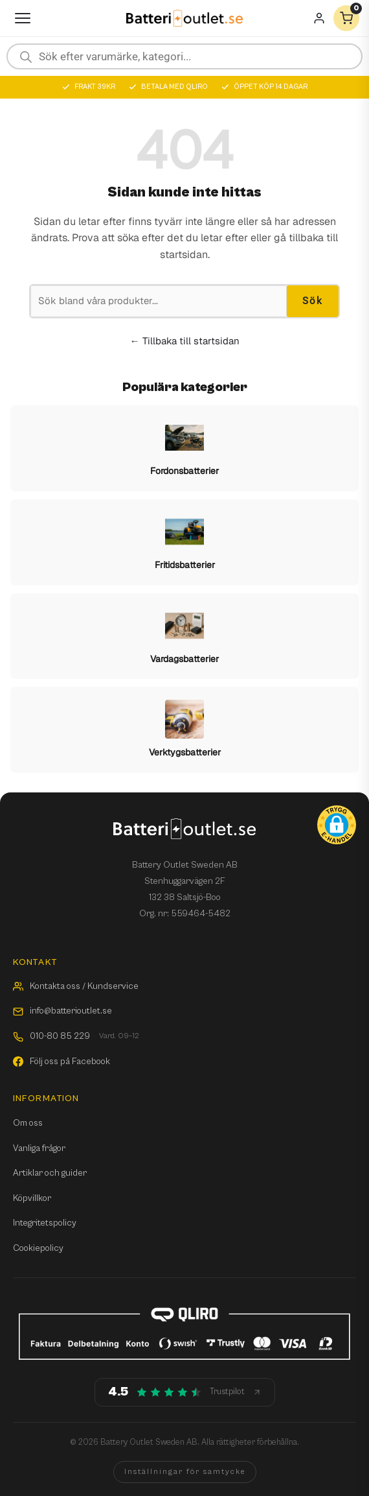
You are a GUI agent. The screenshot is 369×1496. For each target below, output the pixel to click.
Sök (312, 301)
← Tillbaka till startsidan (185, 341)
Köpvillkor (32, 1198)
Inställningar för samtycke (184, 1471)
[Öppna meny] (23, 18)
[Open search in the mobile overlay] (184, 56)
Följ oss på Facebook (61, 1061)
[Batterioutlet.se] (184, 18)
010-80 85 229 (76, 1036)
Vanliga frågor (39, 1148)
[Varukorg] (346, 18)
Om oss (28, 1123)
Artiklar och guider (50, 1173)
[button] (336, 824)
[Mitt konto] (319, 18)
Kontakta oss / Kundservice (76, 986)
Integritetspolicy (44, 1223)
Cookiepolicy (38, 1248)
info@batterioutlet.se (62, 1011)
